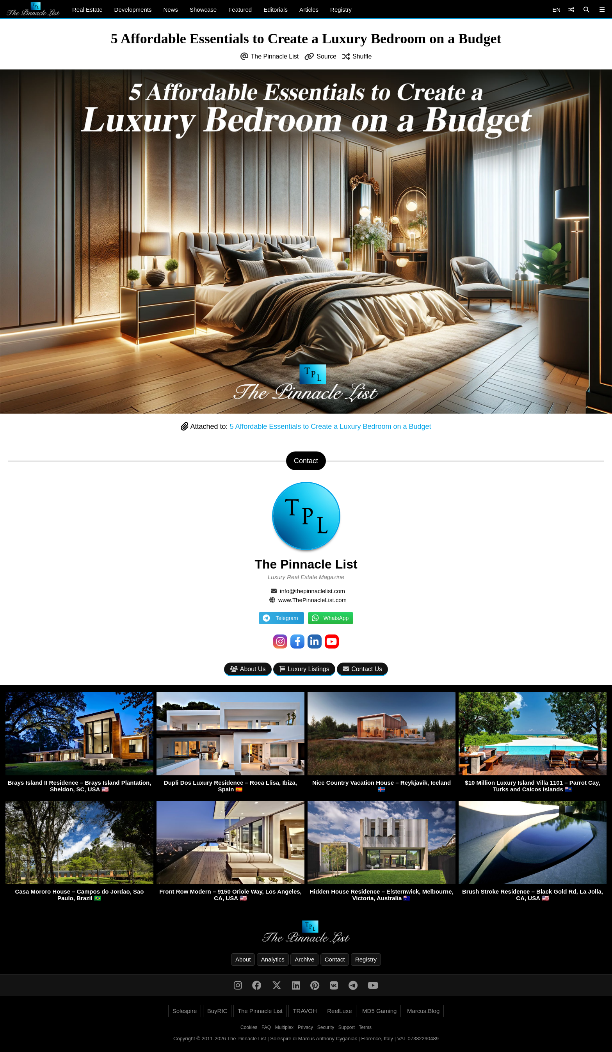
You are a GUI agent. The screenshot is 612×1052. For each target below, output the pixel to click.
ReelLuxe (339, 1011)
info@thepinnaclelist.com (312, 591)
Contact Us (362, 669)
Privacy (305, 1027)
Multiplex (284, 1027)
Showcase (203, 9)
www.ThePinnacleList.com (312, 600)
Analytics (273, 959)
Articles (308, 9)
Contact (335, 959)
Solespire (185, 1011)
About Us (248, 669)
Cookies (248, 1027)
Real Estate (87, 9)
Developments (133, 9)
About (243, 959)
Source (326, 56)
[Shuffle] (571, 9)
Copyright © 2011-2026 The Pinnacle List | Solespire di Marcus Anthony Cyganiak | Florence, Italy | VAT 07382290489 (306, 1038)
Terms (365, 1027)
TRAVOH (305, 1011)
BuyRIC (217, 1011)
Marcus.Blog (423, 1011)
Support (346, 1027)
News (170, 9)
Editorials (275, 9)
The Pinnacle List (275, 56)
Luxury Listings (304, 669)
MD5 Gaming (379, 1011)
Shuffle (362, 56)
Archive (304, 959)
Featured (240, 9)
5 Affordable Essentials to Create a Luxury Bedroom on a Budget (330, 426)
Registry (341, 9)
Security (325, 1027)
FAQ (266, 1027)
